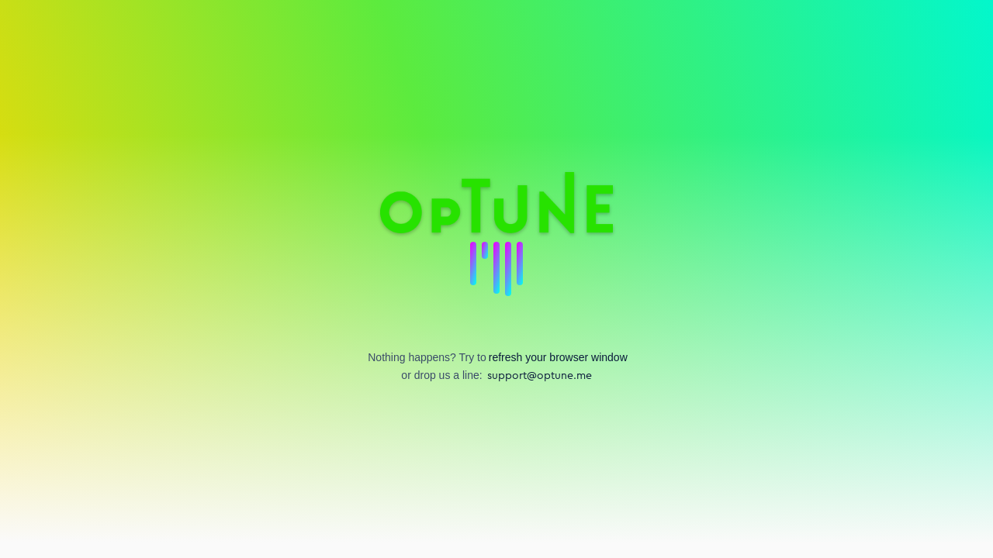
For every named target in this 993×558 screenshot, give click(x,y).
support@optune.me (539, 375)
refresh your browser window (558, 357)
